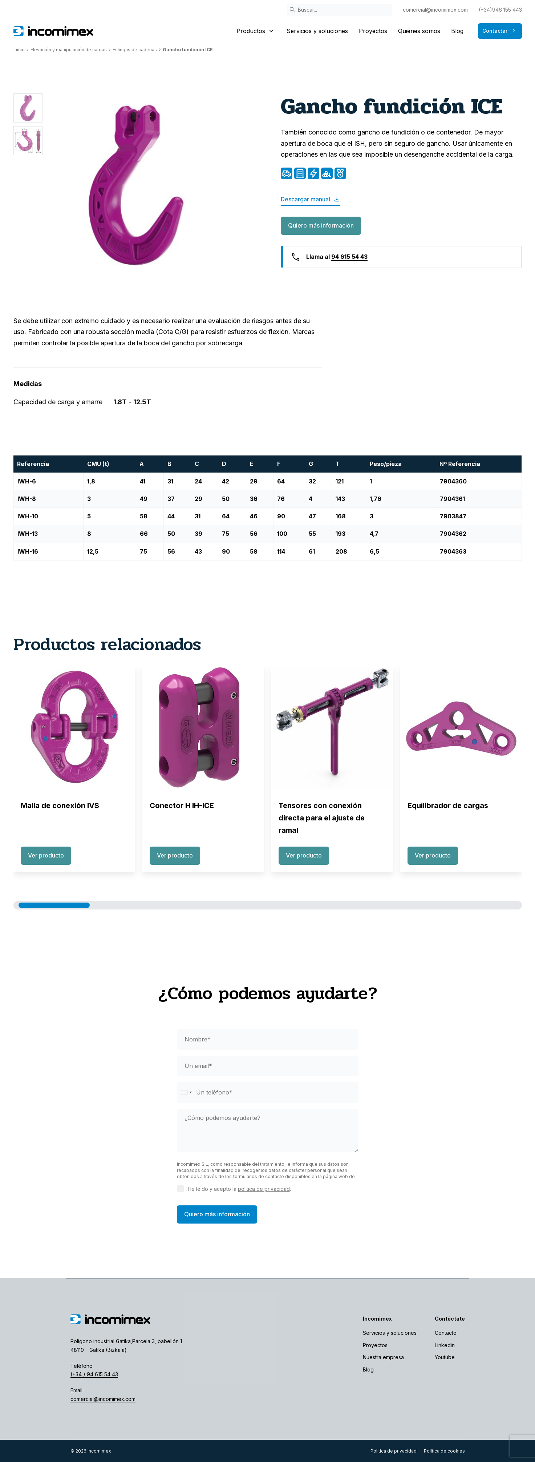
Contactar (500, 31)
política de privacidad (264, 1189)
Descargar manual (310, 199)
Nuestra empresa (383, 1357)
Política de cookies (444, 1451)
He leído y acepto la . (239, 1189)
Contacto (446, 1333)
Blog (457, 31)
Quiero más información (321, 225)
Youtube (445, 1357)
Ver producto (46, 855)
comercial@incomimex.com (435, 10)
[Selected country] (185, 1092)
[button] (54, 905)
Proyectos (373, 31)
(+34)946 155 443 (500, 10)
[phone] (267, 1092)
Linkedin (445, 1345)
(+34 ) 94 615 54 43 (94, 1374)
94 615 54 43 (349, 256)
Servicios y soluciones (317, 31)
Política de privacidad (393, 1451)
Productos (256, 31)
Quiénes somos (419, 31)
